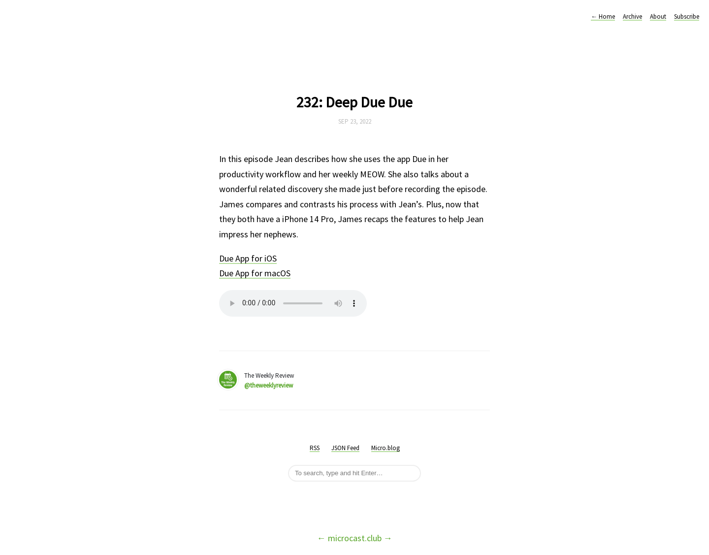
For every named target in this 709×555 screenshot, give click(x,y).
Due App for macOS (254, 273)
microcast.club (355, 538)
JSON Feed (345, 448)
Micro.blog (385, 448)
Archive (632, 16)
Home (603, 16)
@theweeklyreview (268, 385)
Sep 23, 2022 (354, 121)
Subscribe (686, 16)
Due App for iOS (248, 258)
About (658, 16)
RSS (315, 448)
